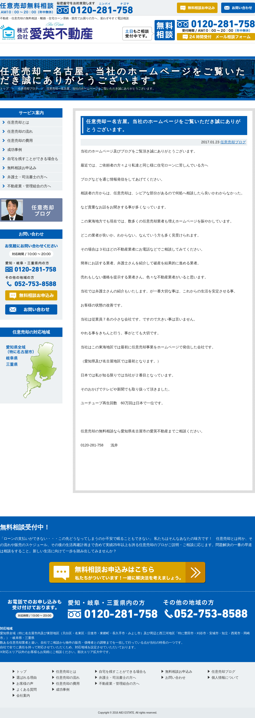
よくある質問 (137, 49)
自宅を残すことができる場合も (32, 159)
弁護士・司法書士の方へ (27, 177)
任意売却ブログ (28, 88)
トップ (8, 49)
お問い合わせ (187, 49)
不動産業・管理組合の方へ (29, 186)
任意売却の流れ (20, 131)
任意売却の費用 (20, 140)
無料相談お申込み (21, 168)
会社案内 (234, 49)
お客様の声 (90, 49)
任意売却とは (18, 122)
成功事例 (14, 150)
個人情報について (225, 677)
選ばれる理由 (42, 49)
